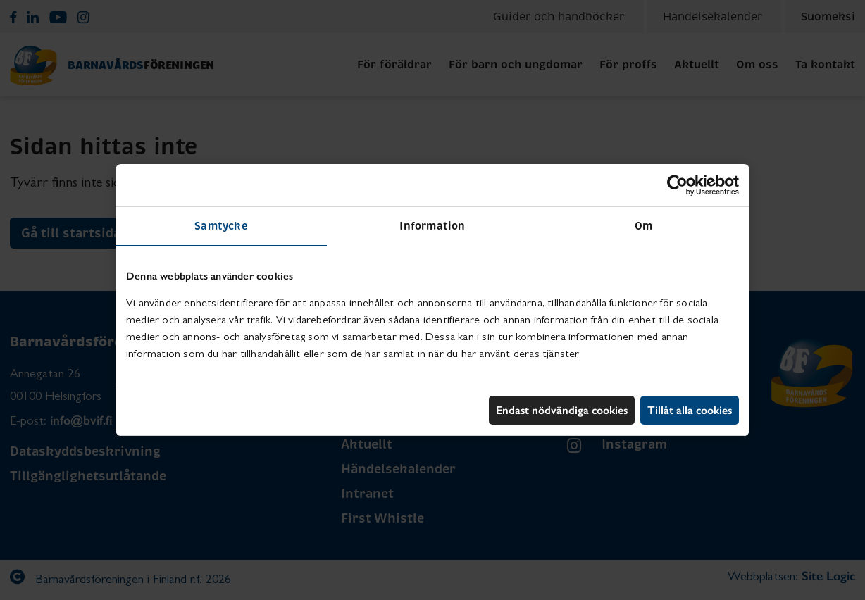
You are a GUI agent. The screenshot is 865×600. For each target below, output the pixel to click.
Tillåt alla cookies (689, 410)
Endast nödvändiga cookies (562, 410)
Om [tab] (643, 225)
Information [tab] (432, 225)
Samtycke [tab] (221, 225)
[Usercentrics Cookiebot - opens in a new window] (677, 185)
